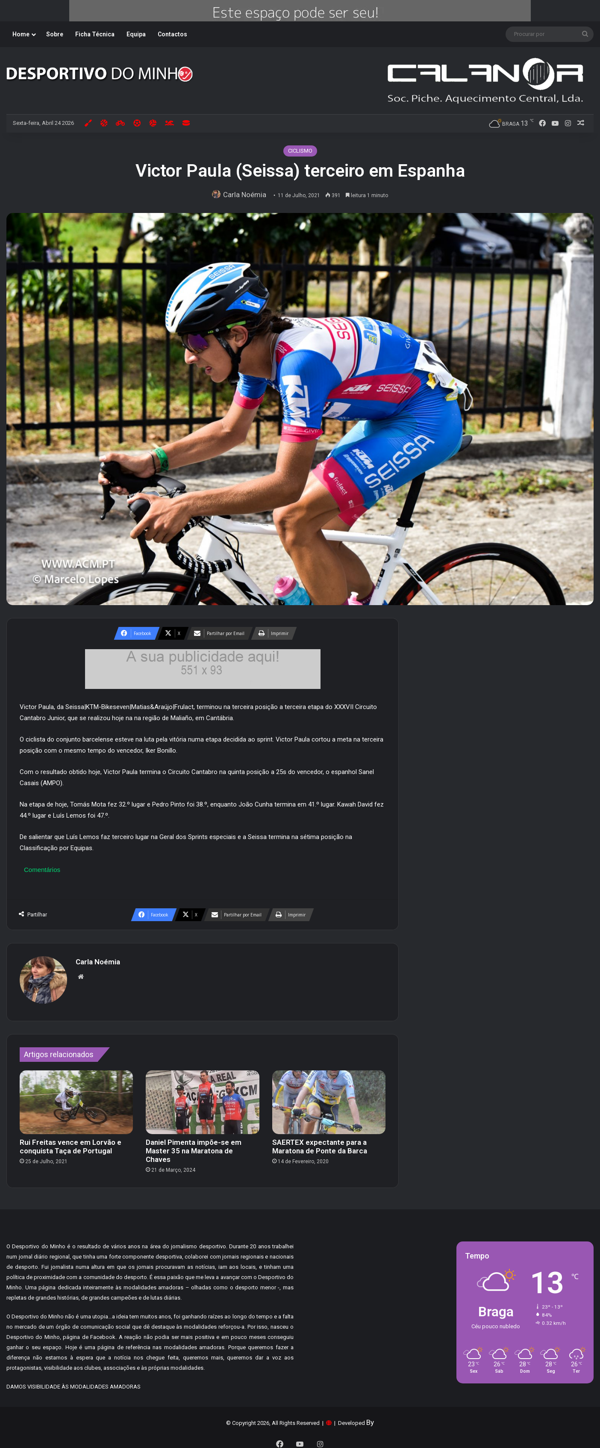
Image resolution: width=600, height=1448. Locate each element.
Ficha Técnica (95, 34)
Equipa (136, 34)
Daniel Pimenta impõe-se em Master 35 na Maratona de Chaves (193, 1146)
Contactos (172, 34)
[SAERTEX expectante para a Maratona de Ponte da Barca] (328, 1098)
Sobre (54, 34)
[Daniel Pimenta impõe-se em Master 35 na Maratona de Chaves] (202, 1098)
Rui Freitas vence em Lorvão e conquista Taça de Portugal (70, 1142)
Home (20, 34)
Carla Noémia (246, 194)
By (370, 1418)
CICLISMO (300, 151)
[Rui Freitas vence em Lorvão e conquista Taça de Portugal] (76, 1098)
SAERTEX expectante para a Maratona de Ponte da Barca (319, 1142)
